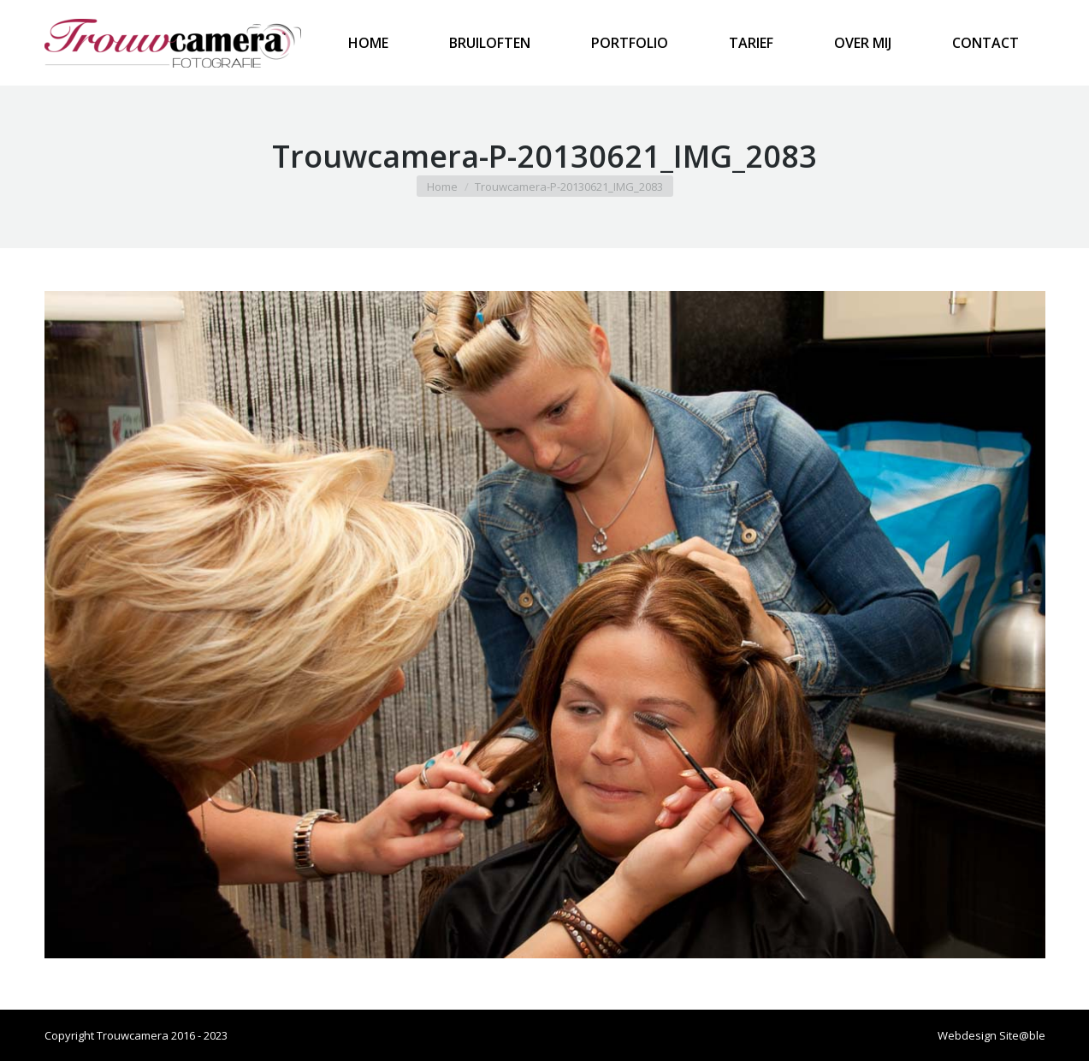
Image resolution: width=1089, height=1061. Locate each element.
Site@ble (1022, 1035)
